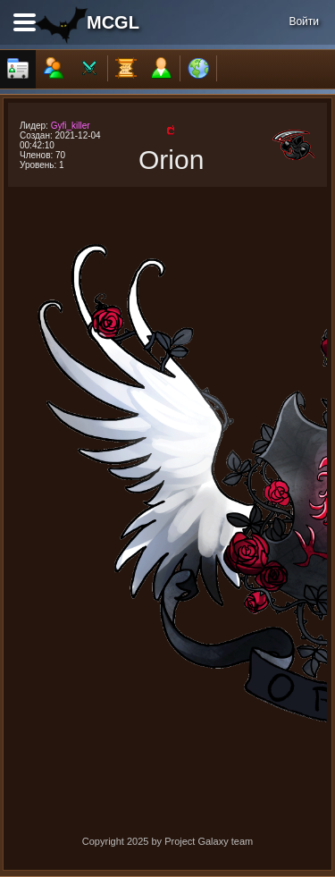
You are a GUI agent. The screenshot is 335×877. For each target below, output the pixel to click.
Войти (304, 21)
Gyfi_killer (70, 126)
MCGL (113, 22)
